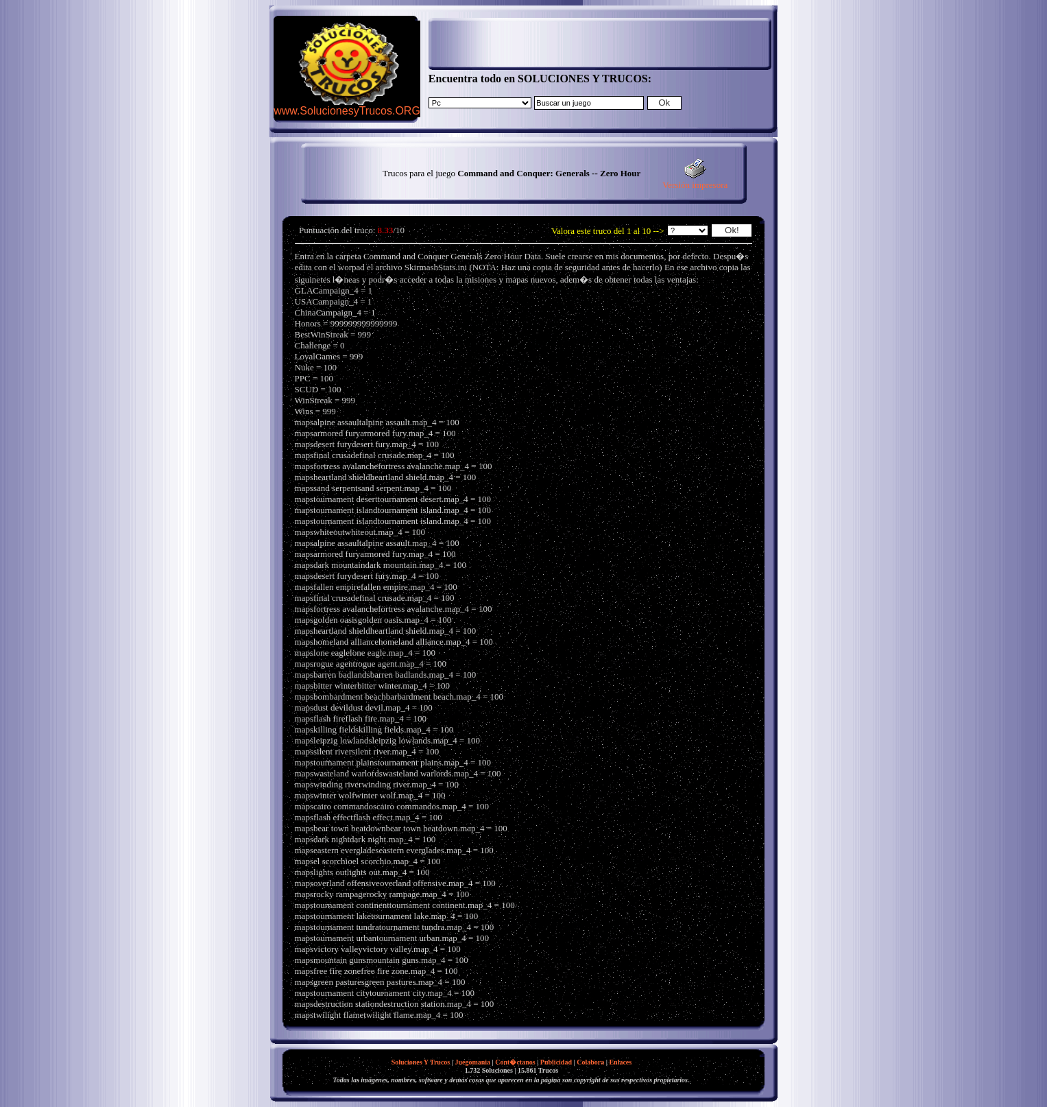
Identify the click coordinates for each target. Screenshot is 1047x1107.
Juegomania (472, 1062)
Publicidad (556, 1062)
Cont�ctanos (515, 1062)
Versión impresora (694, 180)
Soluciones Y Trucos (421, 1062)
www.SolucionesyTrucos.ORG (347, 111)
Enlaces (620, 1062)
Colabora (590, 1062)
